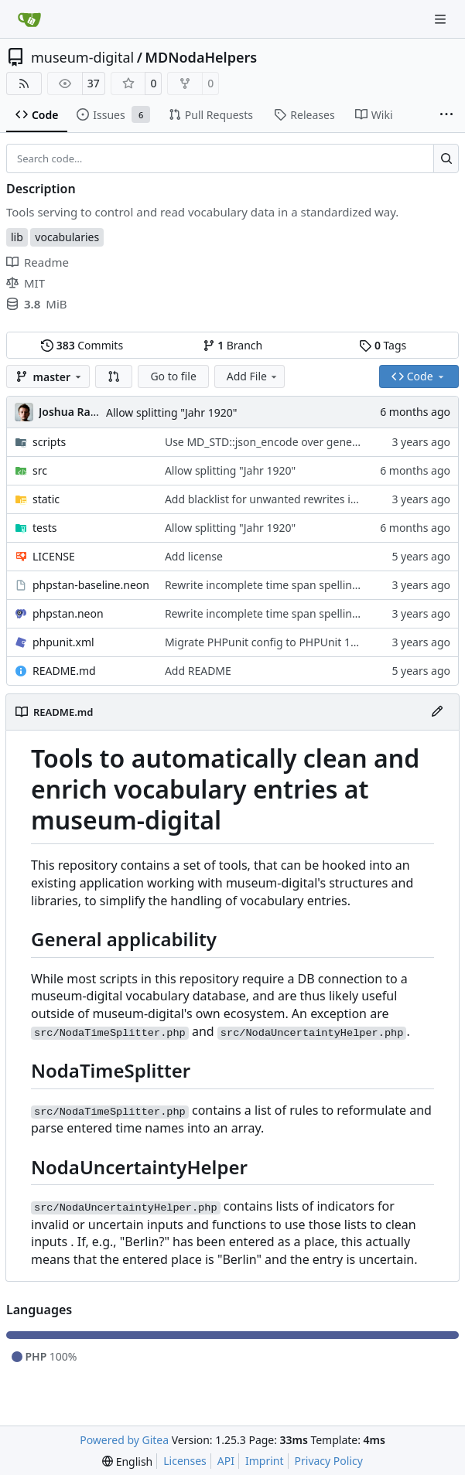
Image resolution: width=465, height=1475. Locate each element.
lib (17, 237)
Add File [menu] (253, 376)
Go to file (173, 376)
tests (44, 527)
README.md (64, 670)
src (39, 470)
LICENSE (53, 556)
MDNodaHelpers (201, 57)
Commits (82, 345)
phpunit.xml (63, 642)
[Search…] (446, 158)
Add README (198, 670)
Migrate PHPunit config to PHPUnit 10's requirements (300, 642)
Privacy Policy (329, 1460)
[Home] (29, 19)
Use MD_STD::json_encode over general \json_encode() (303, 441)
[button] (113, 376)
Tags (382, 345)
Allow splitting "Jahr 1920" (171, 412)
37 (93, 83)
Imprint (264, 1460)
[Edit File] (437, 712)
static (46, 499)
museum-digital (82, 57)
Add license (194, 556)
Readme (37, 262)
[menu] (127, 1461)
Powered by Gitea (124, 1439)
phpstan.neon (68, 613)
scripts (49, 441)
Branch (233, 345)
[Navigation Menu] (441, 19)
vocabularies (67, 237)
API (225, 1460)
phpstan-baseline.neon (90, 584)
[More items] (446, 115)
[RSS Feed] (24, 83)
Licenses (185, 1460)
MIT (25, 283)
